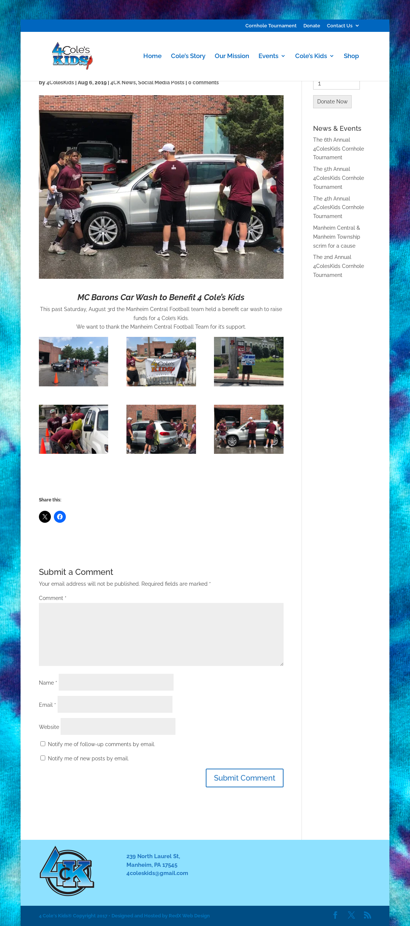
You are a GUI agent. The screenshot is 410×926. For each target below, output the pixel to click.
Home (152, 56)
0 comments (203, 82)
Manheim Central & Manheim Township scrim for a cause (336, 237)
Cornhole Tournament (271, 25)
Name (48, 683)
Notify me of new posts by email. (88, 758)
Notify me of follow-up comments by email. (101, 744)
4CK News (123, 82)
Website (49, 727)
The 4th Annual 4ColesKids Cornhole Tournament (338, 208)
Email (47, 705)
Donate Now (332, 102)
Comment (53, 598)
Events (268, 56)
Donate (311, 25)
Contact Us (339, 25)
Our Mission (232, 56)
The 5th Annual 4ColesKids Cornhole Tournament (338, 178)
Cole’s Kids (311, 56)
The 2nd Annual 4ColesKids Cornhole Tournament (338, 266)
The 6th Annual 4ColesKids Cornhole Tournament (338, 149)
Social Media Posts (161, 82)
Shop (351, 56)
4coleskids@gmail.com (157, 873)
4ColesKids (60, 82)
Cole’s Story (188, 56)
